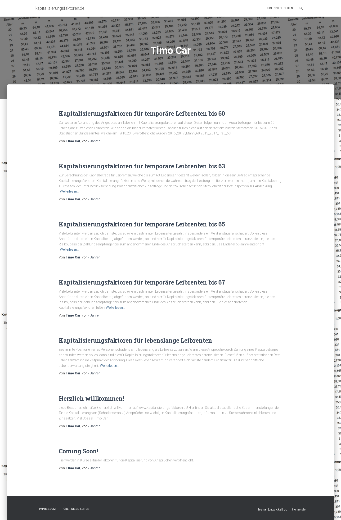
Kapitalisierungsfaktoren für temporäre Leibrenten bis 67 (142, 282)
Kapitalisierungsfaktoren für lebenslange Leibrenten (135, 340)
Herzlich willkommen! (91, 398)
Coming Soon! (78, 451)
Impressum (47, 509)
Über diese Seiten (280, 8)
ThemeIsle (297, 509)
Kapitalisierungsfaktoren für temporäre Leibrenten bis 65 (142, 224)
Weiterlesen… (69, 191)
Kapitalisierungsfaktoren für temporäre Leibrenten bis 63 (142, 166)
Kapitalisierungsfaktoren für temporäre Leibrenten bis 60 (142, 113)
